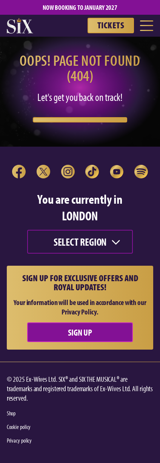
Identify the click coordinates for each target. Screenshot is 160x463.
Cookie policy (19, 426)
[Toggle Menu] (146, 25)
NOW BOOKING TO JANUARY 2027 (80, 7)
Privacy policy (19, 440)
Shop (11, 413)
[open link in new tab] (19, 171)
